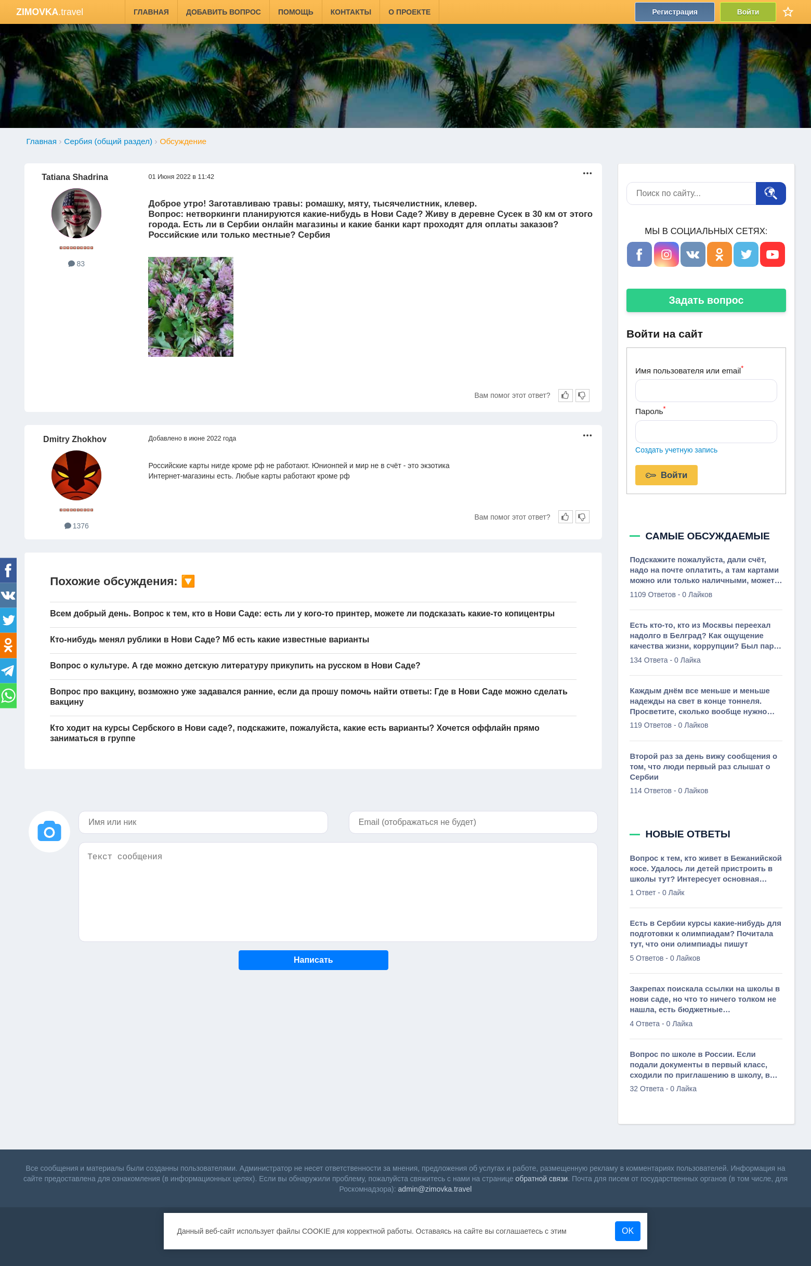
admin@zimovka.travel (435, 1189)
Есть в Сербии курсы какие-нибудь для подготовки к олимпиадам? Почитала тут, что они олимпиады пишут (705, 933)
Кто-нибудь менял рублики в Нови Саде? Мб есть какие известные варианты (209, 639)
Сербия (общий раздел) (108, 141)
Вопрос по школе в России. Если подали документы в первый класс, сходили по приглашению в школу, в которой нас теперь (699, 1065)
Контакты (351, 12)
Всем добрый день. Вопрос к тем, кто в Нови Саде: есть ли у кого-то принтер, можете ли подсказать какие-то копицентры (302, 613)
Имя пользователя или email (689, 369)
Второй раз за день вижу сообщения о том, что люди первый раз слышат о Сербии (703, 766)
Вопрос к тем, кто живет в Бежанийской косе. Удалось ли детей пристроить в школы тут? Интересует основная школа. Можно (705, 869)
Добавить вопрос (223, 12)
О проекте (410, 12)
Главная (151, 12)
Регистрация (675, 12)
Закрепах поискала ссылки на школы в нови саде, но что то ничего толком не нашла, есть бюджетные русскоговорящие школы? (705, 1000)
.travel (49, 12)
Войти (748, 12)
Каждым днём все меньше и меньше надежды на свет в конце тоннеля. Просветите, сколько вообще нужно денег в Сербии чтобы (699, 702)
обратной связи (541, 1178)
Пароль (650, 410)
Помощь (295, 12)
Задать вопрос (706, 300)
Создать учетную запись (676, 450)
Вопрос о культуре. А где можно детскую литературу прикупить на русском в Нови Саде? (235, 665)
